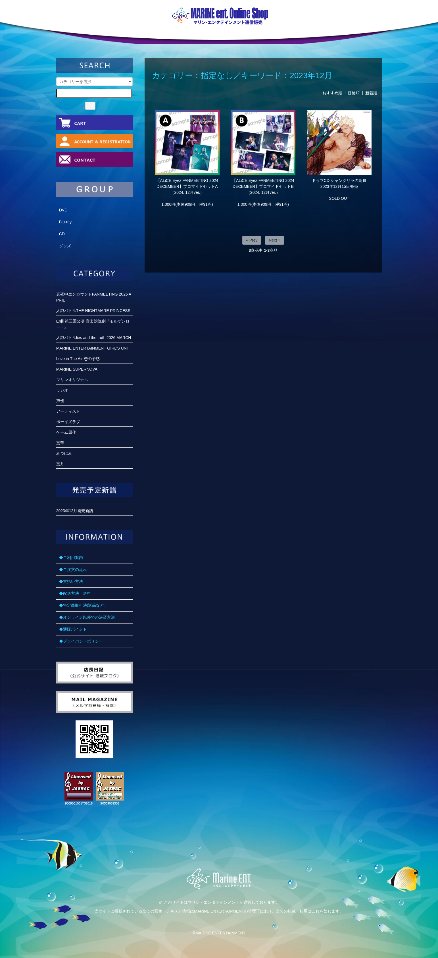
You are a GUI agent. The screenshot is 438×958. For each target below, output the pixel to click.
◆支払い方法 (71, 581)
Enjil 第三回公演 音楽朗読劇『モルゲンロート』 (93, 324)
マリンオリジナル (72, 379)
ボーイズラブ (68, 421)
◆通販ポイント (73, 629)
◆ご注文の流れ (73, 569)
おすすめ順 (332, 93)
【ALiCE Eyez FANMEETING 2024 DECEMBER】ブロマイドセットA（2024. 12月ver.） (187, 186)
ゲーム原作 (66, 432)
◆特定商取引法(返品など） (83, 605)
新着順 (371, 93)
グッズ (65, 246)
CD (62, 234)
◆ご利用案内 (71, 557)
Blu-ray (65, 222)
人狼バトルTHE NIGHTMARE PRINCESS (93, 310)
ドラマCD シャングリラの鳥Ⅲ (339, 180)
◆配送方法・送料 (75, 593)
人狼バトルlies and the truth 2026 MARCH (93, 337)
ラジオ (62, 390)
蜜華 (60, 442)
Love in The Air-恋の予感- (78, 358)
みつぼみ (64, 453)
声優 (60, 400)
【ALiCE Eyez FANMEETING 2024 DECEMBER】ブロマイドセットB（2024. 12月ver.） (263, 186)
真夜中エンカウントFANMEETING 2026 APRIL (94, 297)
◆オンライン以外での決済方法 (87, 617)
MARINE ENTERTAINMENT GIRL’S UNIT (93, 348)
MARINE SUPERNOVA (76, 369)
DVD (63, 210)
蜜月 (60, 464)
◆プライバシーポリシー (81, 641)
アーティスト (68, 411)
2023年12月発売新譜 (74, 510)
